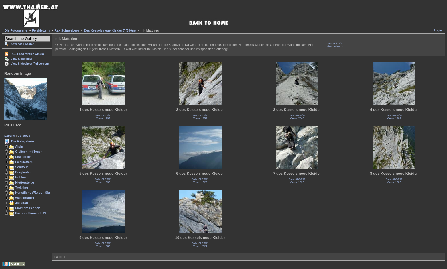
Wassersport (24, 197)
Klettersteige (24, 182)
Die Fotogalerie (16, 30)
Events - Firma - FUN (30, 213)
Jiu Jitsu (21, 203)
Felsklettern (41, 30)
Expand (9, 135)
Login (438, 30)
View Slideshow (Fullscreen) (30, 63)
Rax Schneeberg (66, 30)
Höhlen (20, 177)
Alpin (19, 146)
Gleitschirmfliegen (28, 151)
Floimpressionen (27, 208)
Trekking (21, 187)
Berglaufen (23, 172)
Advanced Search (22, 44)
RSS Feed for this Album (27, 54)
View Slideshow (21, 58)
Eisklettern (23, 156)
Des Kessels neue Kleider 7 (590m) (110, 30)
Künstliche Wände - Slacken (36, 192)
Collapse (24, 135)
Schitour (21, 167)
